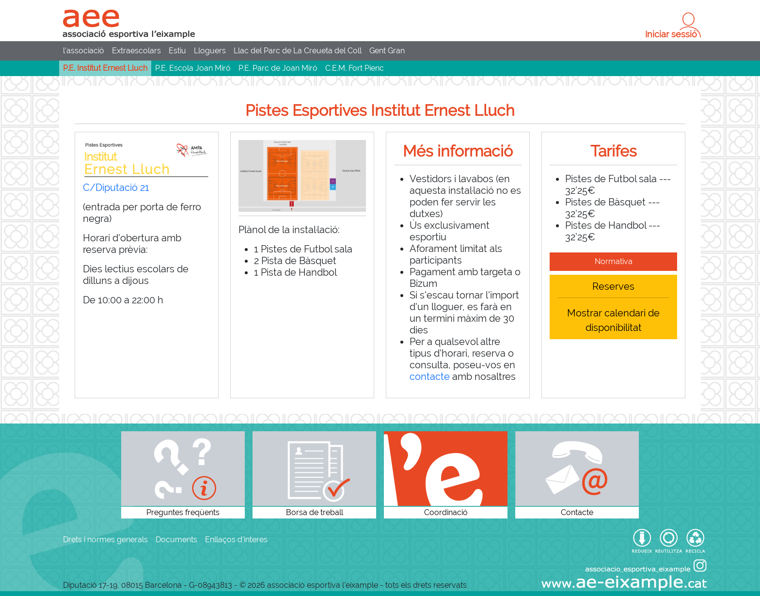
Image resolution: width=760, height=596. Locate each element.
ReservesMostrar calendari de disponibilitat (613, 307)
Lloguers (210, 50)
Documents (176, 539)
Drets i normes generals (105, 539)
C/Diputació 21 (116, 187)
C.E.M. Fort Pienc (354, 68)
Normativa (614, 261)
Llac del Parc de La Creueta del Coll (298, 50)
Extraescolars (136, 50)
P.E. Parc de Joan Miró (277, 68)
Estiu (177, 50)
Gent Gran (387, 50)
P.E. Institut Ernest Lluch (105, 68)
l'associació (83, 50)
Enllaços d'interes (236, 539)
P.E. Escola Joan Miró (193, 68)
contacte (430, 376)
